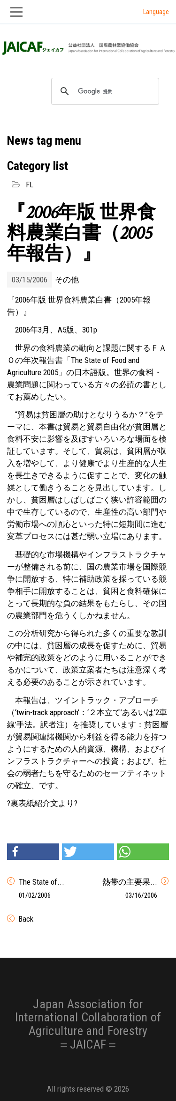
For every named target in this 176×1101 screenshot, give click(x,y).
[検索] (104, 91)
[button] (33, 851)
